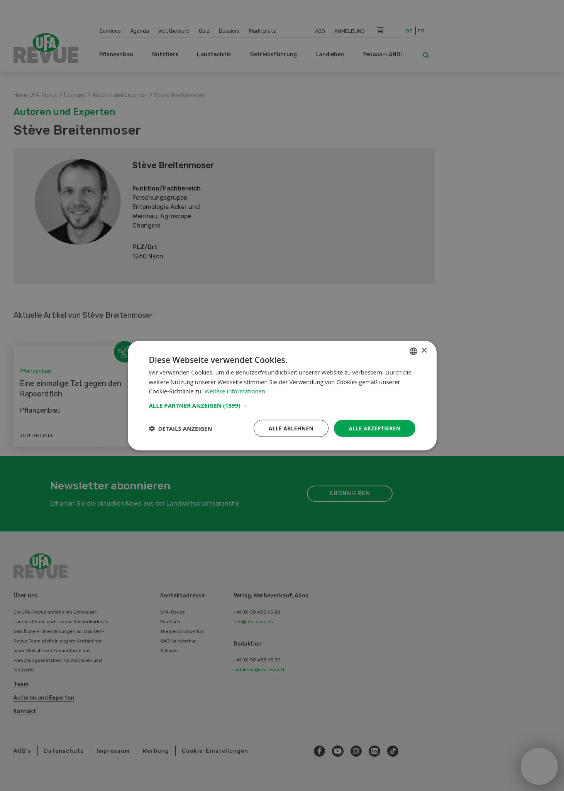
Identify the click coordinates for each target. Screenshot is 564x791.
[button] (282, 404)
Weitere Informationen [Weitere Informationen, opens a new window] (235, 391)
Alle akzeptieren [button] (374, 428)
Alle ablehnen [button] (290, 428)
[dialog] (282, 395)
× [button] (424, 350)
